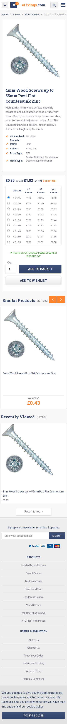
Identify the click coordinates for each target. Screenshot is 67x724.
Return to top (33, 511)
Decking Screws (33, 581)
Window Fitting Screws (33, 613)
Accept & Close (34, 715)
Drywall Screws (33, 573)
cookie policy (35, 706)
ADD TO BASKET (40, 269)
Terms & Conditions (33, 678)
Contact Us (33, 647)
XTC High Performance (33, 620)
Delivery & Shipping (33, 663)
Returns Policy (34, 671)
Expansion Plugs (33, 589)
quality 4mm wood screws (26, 107)
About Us (33, 640)
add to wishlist (33, 280)
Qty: (9, 262)
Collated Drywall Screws (33, 565)
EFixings (33, 6)
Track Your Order (33, 655)
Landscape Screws (33, 597)
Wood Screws (33, 605)
